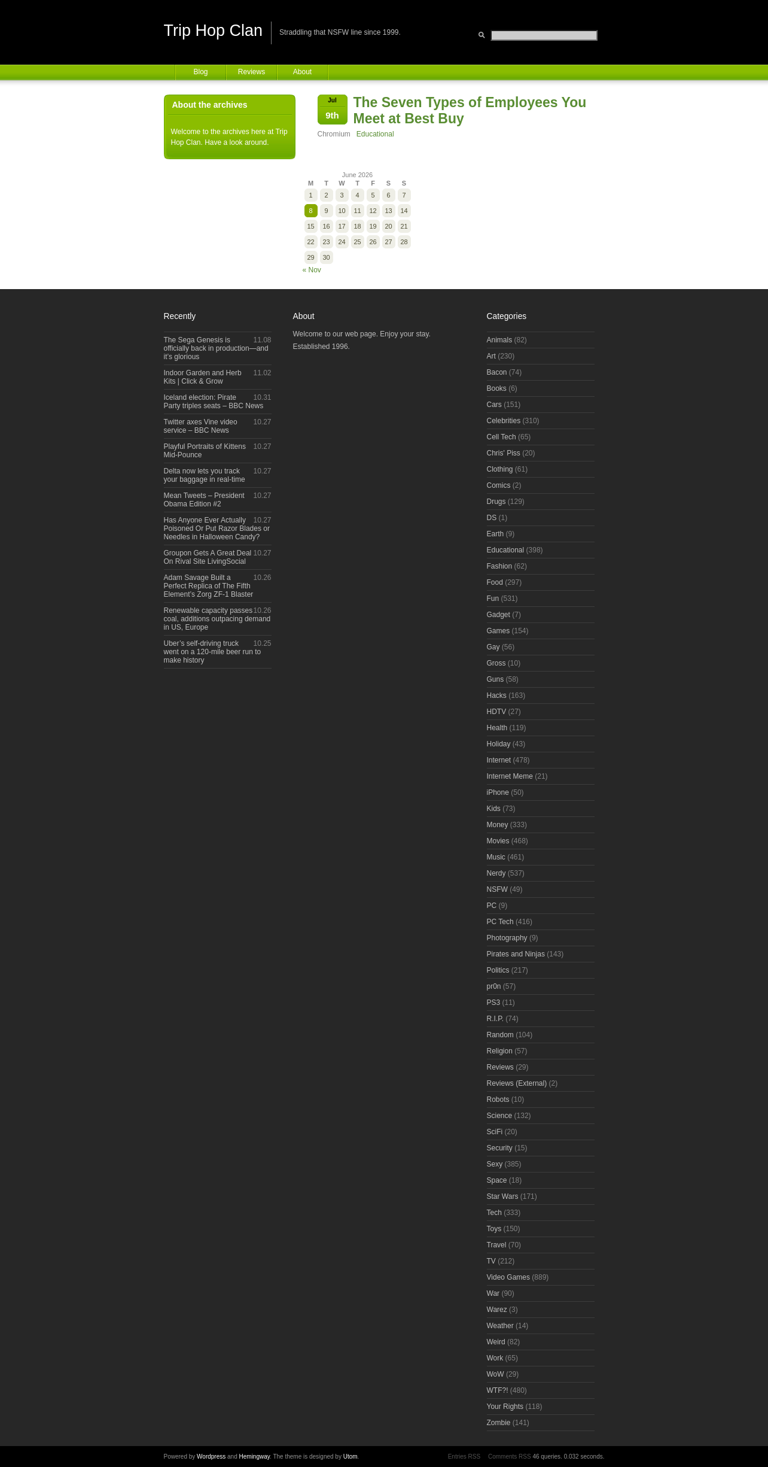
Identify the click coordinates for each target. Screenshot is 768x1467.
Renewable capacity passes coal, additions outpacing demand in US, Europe (217, 618)
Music (496, 857)
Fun (493, 598)
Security (500, 1148)
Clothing (500, 469)
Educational (375, 134)
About (302, 72)
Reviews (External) (517, 1083)
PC (492, 905)
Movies (498, 841)
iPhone (498, 792)
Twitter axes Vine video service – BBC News (200, 426)
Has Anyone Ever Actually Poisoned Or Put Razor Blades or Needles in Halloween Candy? (217, 528)
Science (500, 1115)
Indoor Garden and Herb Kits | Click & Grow (203, 377)
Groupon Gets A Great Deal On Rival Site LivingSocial (208, 557)
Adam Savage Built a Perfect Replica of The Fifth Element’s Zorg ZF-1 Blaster (209, 586)
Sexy (495, 1164)
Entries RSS (464, 1456)
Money (497, 825)
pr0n (494, 986)
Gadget (498, 615)
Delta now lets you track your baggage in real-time (204, 475)
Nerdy (496, 873)
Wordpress (211, 1456)
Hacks (497, 695)
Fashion (500, 566)
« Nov (312, 270)
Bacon (497, 372)
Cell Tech (501, 437)
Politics (498, 970)
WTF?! (497, 1390)
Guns (495, 679)
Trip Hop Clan (213, 31)
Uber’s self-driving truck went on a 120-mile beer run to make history (212, 651)
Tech (494, 1212)
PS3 (494, 1002)
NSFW (497, 889)
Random (500, 1035)
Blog (200, 72)
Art (491, 356)
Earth (495, 534)
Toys (494, 1229)
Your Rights (505, 1406)
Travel (497, 1245)
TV (491, 1261)
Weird (496, 1342)
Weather (500, 1326)
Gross (496, 663)
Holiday (499, 744)
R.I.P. (495, 1019)
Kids (494, 808)
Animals (500, 340)
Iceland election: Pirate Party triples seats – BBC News (214, 401)
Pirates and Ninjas (516, 954)
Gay (493, 647)
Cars (494, 404)
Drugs (496, 501)
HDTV (497, 711)
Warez (497, 1309)
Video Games (509, 1277)
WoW (495, 1374)
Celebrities (504, 421)
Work (495, 1358)
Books (497, 388)
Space (497, 1180)
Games (498, 631)
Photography (507, 938)
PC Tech (500, 922)
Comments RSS (509, 1456)
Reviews (251, 72)
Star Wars (503, 1196)
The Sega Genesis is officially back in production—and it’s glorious (216, 348)
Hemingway (254, 1456)
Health (497, 728)
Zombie (499, 1423)
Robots (498, 1099)
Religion (500, 1051)
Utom (350, 1456)
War (493, 1293)
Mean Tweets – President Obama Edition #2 (204, 499)
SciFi (495, 1132)
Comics (499, 485)
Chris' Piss (503, 453)
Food (495, 582)
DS (492, 518)
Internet (499, 760)
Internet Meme (510, 776)
